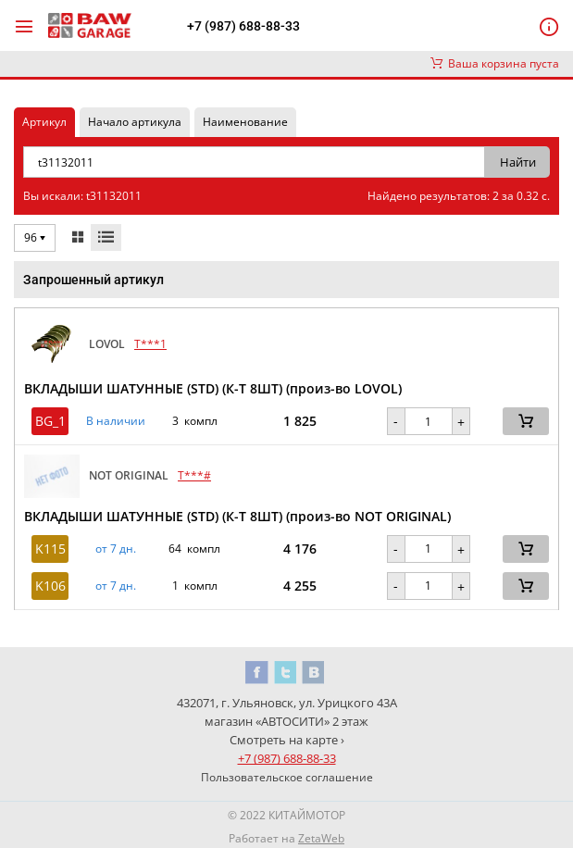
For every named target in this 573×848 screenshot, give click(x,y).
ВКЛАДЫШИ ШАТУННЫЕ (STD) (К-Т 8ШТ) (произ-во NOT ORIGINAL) (237, 516)
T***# (194, 475)
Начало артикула (134, 122)
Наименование (245, 122)
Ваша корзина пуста (494, 63)
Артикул (44, 122)
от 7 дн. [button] (115, 549)
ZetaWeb (321, 838)
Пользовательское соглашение (287, 777)
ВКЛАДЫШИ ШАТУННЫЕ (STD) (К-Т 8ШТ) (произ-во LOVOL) (213, 388)
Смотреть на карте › (287, 739)
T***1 (150, 344)
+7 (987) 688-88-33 (243, 26)
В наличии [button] (115, 421)
